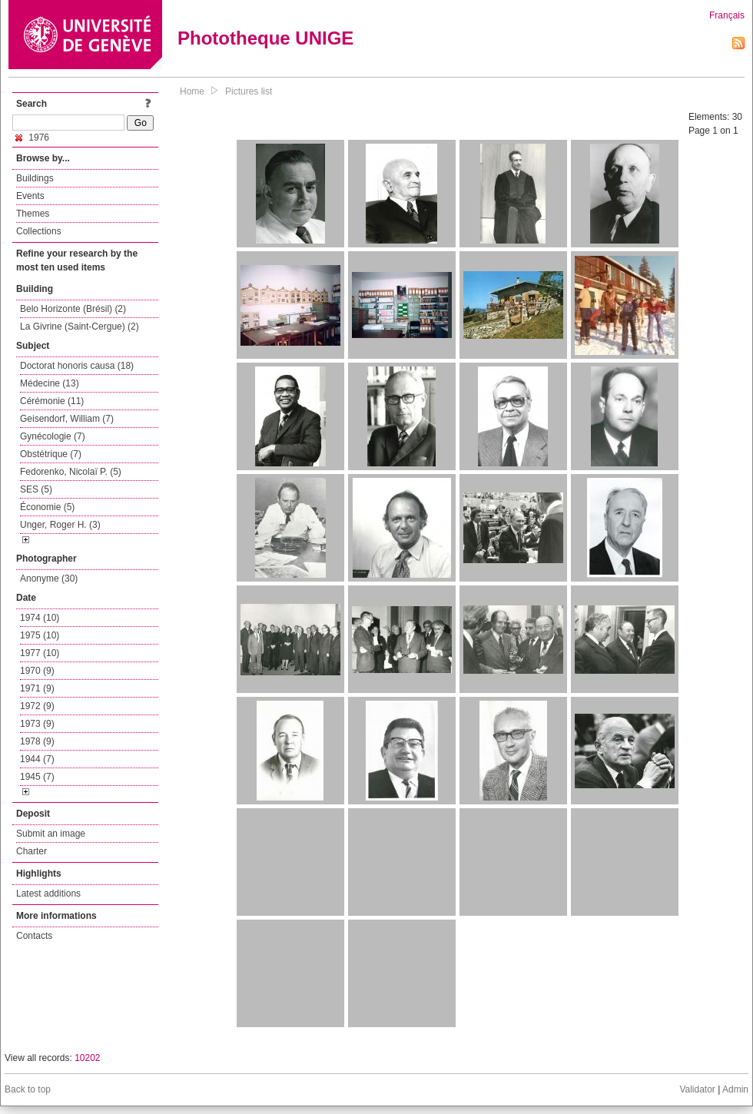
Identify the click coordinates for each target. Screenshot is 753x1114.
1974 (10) (39, 617)
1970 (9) (37, 670)
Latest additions (48, 893)
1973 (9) (37, 723)
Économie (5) (47, 507)
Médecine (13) (49, 383)
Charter (31, 851)
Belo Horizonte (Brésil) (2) (73, 308)
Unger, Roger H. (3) (60, 524)
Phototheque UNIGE (265, 38)
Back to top (28, 1089)
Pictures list (248, 91)
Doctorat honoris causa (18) (77, 365)
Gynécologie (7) (52, 436)
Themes (32, 213)
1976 (32, 137)
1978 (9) (37, 741)
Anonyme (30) (49, 578)
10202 (87, 1058)
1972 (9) (37, 706)
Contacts (34, 935)
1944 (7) (37, 759)
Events (30, 196)
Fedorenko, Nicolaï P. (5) (70, 471)
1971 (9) (37, 688)
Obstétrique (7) (50, 454)
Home (192, 91)
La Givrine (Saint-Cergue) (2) (79, 326)
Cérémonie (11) (52, 401)
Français (727, 15)
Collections (38, 231)
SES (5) (36, 489)
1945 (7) (37, 776)
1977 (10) (39, 653)
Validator (697, 1089)
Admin (735, 1089)
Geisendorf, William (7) (67, 418)
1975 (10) (39, 635)
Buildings (35, 178)
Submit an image (50, 833)
